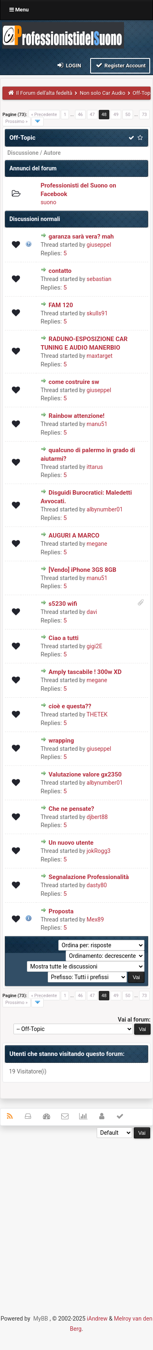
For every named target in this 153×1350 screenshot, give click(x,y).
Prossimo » (16, 121)
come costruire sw (74, 382)
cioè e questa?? (70, 706)
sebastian (98, 279)
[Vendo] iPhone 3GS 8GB (82, 569)
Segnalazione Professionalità (89, 877)
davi (91, 612)
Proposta (61, 911)
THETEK (97, 714)
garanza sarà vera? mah (81, 236)
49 (115, 114)
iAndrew (97, 1318)
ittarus (94, 467)
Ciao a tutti (63, 638)
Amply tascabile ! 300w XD (85, 672)
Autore (52, 153)
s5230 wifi (63, 603)
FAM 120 (61, 305)
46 (80, 114)
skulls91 (97, 313)
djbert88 (97, 817)
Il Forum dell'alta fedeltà (44, 93)
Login (68, 65)
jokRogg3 (98, 851)
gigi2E (94, 646)
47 (92, 114)
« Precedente (44, 114)
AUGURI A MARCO (74, 535)
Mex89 (95, 919)
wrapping (61, 740)
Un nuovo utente (71, 842)
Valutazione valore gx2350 (85, 774)
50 (127, 114)
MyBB (40, 1318)
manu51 (96, 424)
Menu (19, 10)
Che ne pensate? (71, 808)
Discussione (23, 153)
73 (144, 114)
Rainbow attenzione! (76, 416)
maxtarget (99, 356)
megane (96, 543)
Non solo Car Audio (102, 93)
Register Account (120, 65)
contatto (60, 270)
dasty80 (96, 885)
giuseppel (98, 244)
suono (48, 202)
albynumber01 (104, 509)
